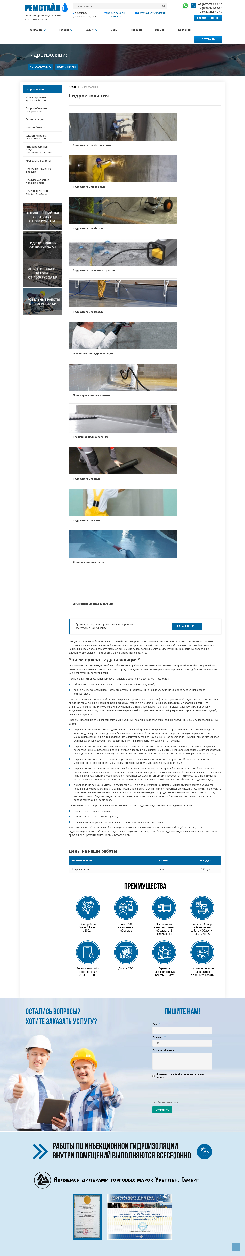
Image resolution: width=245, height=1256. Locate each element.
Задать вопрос (66, 57)
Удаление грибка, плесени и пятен (36, 127)
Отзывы (144, 29)
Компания (36, 29)
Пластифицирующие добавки (39, 160)
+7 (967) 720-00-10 (210, 4)
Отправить (162, 766)
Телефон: (159, 693)
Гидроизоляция (35, 79)
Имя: (156, 680)
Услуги (84, 29)
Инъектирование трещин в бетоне (36, 88)
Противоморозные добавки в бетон (37, 171)
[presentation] (178, 745)
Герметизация (35, 109)
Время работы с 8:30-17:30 (116, 14)
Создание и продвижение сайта (40, 1235)
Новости (123, 29)
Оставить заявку (208, 30)
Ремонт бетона (35, 117)
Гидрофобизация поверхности (36, 100)
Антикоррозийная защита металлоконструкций (39, 139)
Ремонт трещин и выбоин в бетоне (37, 182)
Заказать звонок (208, 18)
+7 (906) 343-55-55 (210, 12)
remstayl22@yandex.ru (150, 12)
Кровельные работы (38, 150)
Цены (103, 29)
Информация (83, 1232)
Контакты (165, 29)
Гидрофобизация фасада (119, 1236)
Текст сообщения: (163, 706)
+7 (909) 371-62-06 (210, 8)
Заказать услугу (40, 57)
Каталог (61, 29)
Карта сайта (82, 1241)
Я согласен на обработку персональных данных (180, 732)
